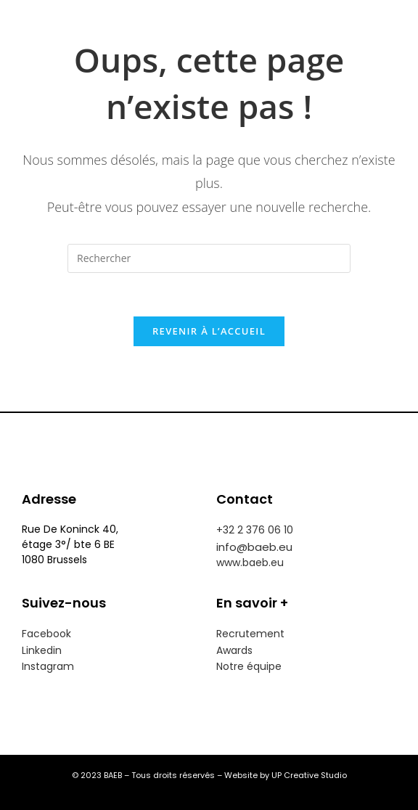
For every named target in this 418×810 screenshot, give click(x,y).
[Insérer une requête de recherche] (209, 258)
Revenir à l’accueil (209, 331)
